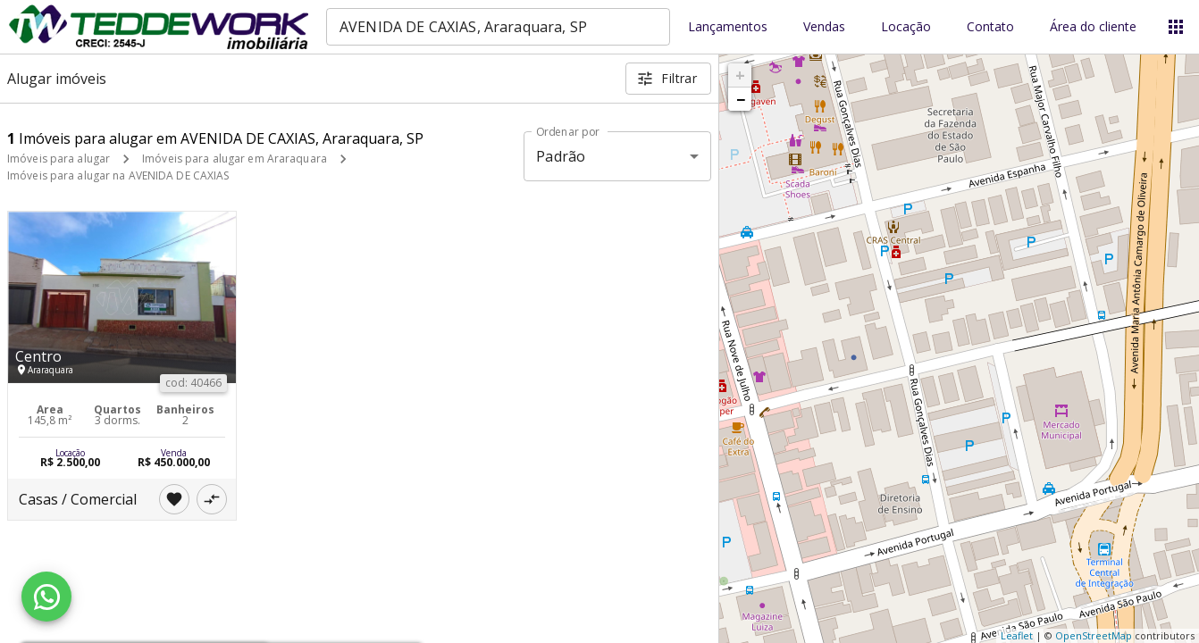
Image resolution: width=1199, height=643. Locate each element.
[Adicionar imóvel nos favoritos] (174, 499)
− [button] (740, 99)
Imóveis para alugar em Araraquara (234, 158)
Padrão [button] (560, 156)
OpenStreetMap (1093, 635)
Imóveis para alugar (58, 158)
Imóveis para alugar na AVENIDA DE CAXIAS (118, 175)
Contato (990, 27)
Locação (906, 27)
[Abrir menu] (1175, 26)
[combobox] (498, 27)
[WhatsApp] (46, 597)
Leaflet (1017, 635)
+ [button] (740, 75)
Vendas (824, 27)
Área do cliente (1093, 27)
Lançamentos (727, 27)
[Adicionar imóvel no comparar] (212, 499)
